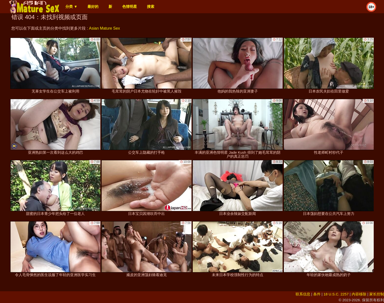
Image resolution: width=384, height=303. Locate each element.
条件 (317, 294)
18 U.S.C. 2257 (336, 294)
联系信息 (303, 294)
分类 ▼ (71, 6)
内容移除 (359, 294)
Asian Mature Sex (104, 28)
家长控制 (376, 294)
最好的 (92, 6)
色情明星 (129, 6)
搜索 (150, 6)
